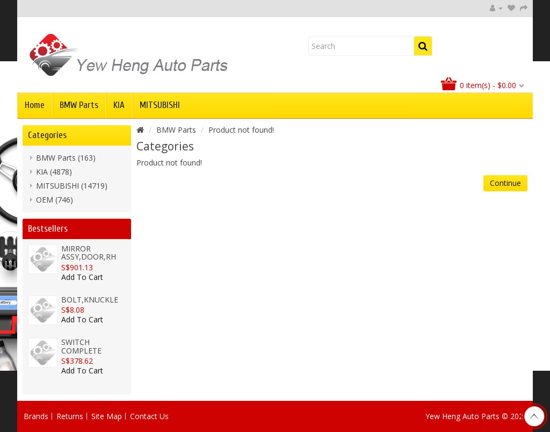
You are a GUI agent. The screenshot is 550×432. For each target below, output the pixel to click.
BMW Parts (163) (66, 158)
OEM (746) (54, 200)
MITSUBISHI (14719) (71, 186)
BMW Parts (79, 105)
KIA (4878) (54, 172)
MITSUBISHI (160, 105)
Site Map (106, 416)
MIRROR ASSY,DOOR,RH (88, 252)
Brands (36, 416)
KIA (119, 105)
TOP (534, 416)
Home (35, 105)
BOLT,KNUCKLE (89, 299)
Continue (505, 183)
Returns (69, 416)
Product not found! (241, 130)
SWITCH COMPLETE (81, 346)
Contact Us (149, 416)
